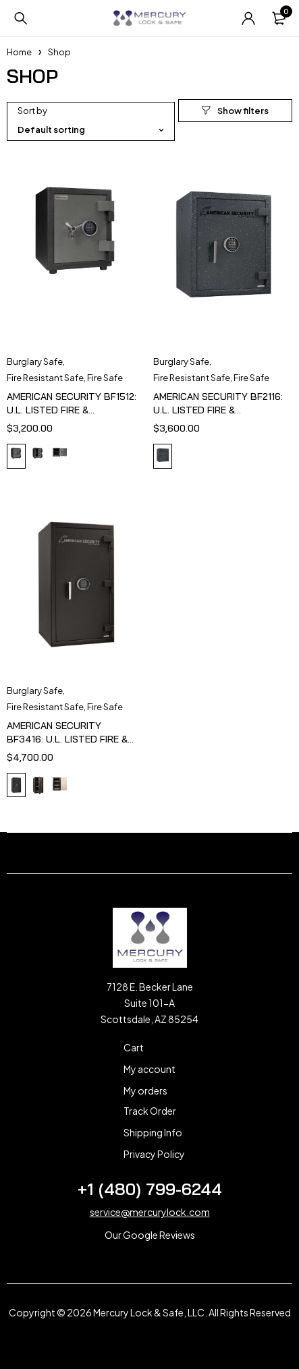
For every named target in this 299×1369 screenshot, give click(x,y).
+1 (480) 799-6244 (150, 1189)
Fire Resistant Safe (45, 377)
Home (19, 52)
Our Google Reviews (150, 1235)
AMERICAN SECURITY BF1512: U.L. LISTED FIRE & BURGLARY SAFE (71, 410)
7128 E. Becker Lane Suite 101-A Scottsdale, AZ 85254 (149, 1003)
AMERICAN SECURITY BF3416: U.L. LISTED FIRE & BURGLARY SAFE (67, 739)
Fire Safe (105, 377)
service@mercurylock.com (150, 1212)
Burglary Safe (35, 361)
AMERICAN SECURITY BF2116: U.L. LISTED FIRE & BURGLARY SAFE (218, 410)
